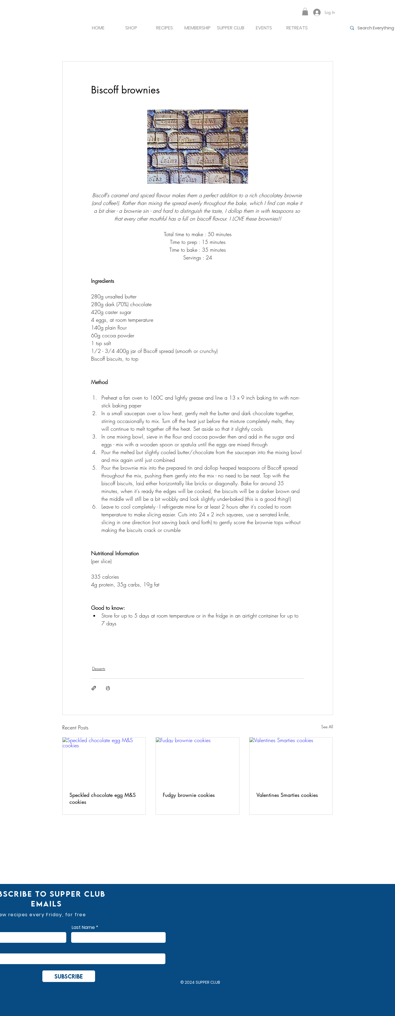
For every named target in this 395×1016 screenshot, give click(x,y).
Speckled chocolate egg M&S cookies (102, 798)
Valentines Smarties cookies (287, 794)
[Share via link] (94, 688)
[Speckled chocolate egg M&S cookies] (104, 760)
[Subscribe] (68, 976)
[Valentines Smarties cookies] (291, 760)
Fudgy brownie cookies (189, 794)
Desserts (98, 668)
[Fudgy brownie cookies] (197, 760)
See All (327, 726)
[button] (305, 11)
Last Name (83, 927)
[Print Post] (108, 688)
